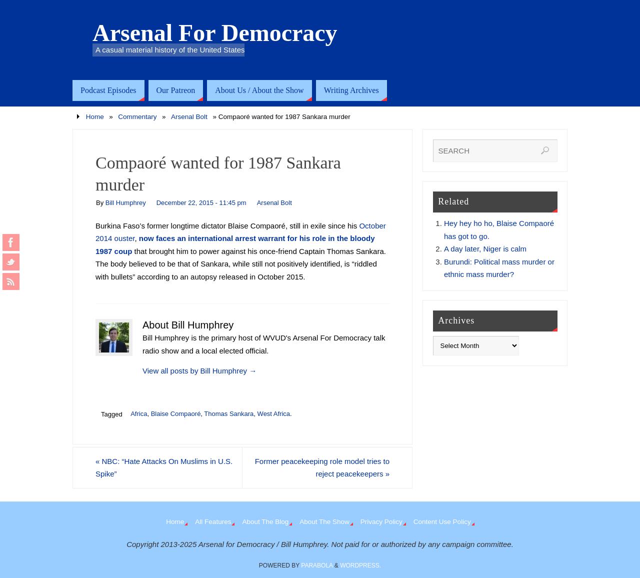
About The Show (325, 522)
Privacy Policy (381, 522)
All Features (213, 522)
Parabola (316, 565)
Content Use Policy (442, 522)
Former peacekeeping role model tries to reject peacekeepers (322, 467)
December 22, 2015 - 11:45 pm (201, 202)
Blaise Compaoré (176, 414)
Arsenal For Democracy (215, 33)
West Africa (274, 414)
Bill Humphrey (126, 202)
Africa (138, 414)
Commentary (137, 116)
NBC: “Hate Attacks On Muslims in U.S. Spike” (164, 467)
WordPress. (360, 565)
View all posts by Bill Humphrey (199, 370)
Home (95, 116)
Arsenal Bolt (189, 116)
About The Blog (265, 522)
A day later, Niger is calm (485, 248)
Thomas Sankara (229, 414)
